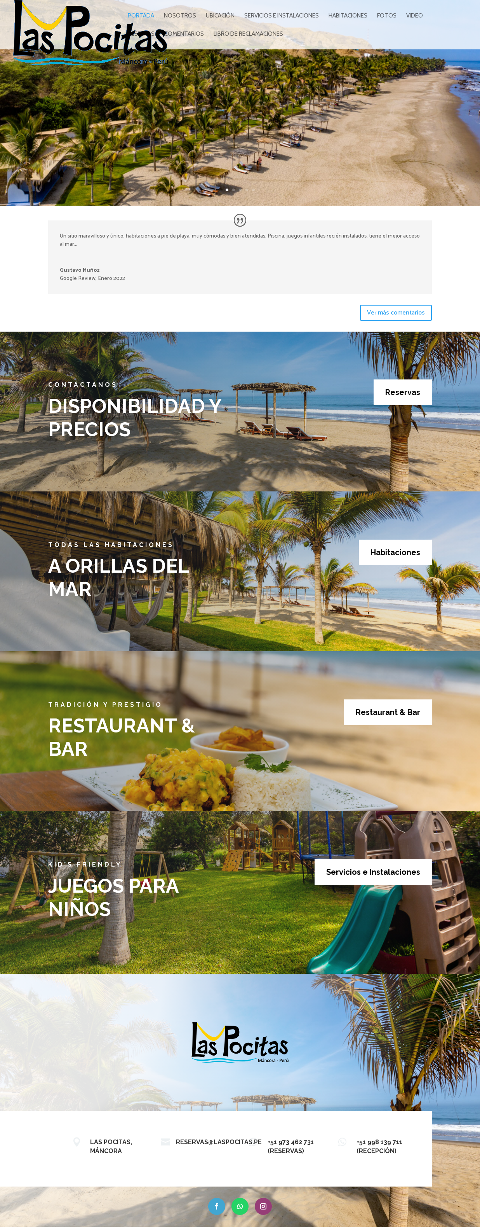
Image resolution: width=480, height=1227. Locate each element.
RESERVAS (141, 34)
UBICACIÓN (220, 16)
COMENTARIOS (184, 34)
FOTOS (387, 16)
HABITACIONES (348, 16)
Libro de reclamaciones (248, 34)
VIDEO (414, 16)
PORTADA (141, 16)
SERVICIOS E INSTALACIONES (281, 16)
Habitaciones (395, 552)
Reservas (402, 392)
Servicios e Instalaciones (373, 872)
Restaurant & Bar (388, 712)
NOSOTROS (180, 16)
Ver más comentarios (396, 313)
